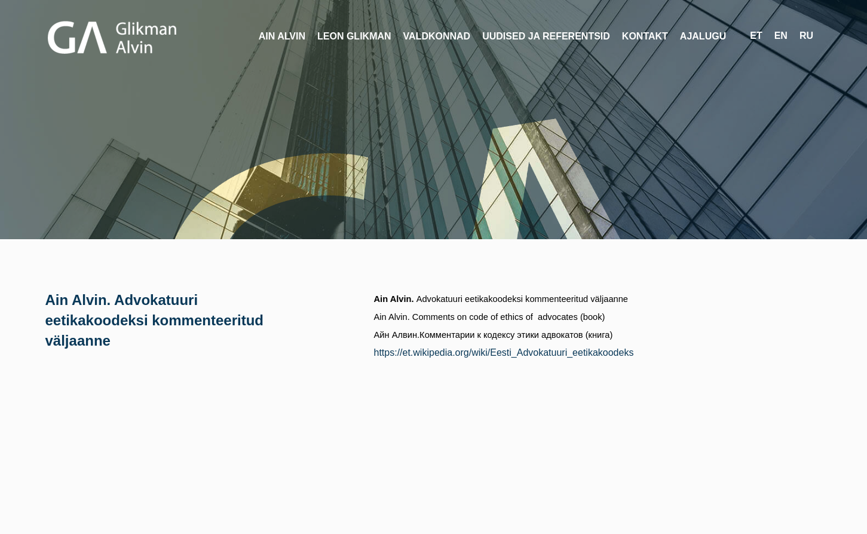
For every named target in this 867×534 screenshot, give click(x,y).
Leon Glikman (354, 36)
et (756, 35)
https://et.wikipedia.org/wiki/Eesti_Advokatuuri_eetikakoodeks (504, 352)
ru (806, 35)
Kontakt (645, 36)
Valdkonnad (437, 36)
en (781, 35)
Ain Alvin (282, 36)
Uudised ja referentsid (546, 36)
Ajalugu (703, 36)
